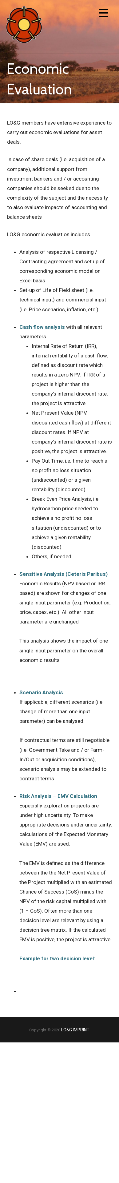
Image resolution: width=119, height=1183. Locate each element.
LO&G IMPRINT (75, 1029)
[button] (103, 14)
